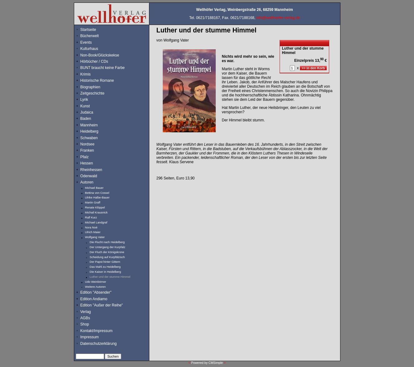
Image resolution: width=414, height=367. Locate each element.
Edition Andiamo (94, 299)
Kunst (85, 106)
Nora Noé (91, 227)
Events (92, 42)
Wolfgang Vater (95, 237)
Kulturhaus (94, 48)
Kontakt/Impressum (96, 331)
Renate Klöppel (95, 207)
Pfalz (84, 157)
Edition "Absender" (96, 292)
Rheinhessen (91, 170)
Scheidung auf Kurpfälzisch (107, 257)
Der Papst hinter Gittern (105, 261)
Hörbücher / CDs (94, 61)
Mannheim (89, 125)
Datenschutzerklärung (98, 343)
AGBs (85, 318)
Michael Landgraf (96, 222)
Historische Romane (97, 80)
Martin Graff (92, 202)
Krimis (85, 74)
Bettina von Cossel (97, 192)
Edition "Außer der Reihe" (101, 305)
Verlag (85, 312)
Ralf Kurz (91, 217)
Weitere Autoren (95, 286)
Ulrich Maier (93, 232)
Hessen (86, 163)
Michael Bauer (94, 187)
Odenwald (88, 176)
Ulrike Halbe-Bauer (97, 197)
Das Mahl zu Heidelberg (105, 266)
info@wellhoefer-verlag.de (278, 18)
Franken (87, 150)
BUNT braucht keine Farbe (102, 68)
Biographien (90, 87)
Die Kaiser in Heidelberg (105, 271)
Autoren (87, 182)
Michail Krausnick (96, 212)
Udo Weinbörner (95, 281)
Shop (84, 324)
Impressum (89, 337)
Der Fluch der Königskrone (107, 252)
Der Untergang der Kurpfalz (107, 247)
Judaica (86, 112)
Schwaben (89, 138)
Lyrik (84, 99)
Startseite (88, 29)
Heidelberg (89, 131)
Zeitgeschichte (92, 93)
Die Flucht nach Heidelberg (107, 242)
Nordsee (87, 144)
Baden (85, 118)
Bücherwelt (89, 36)
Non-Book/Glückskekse (100, 55)
